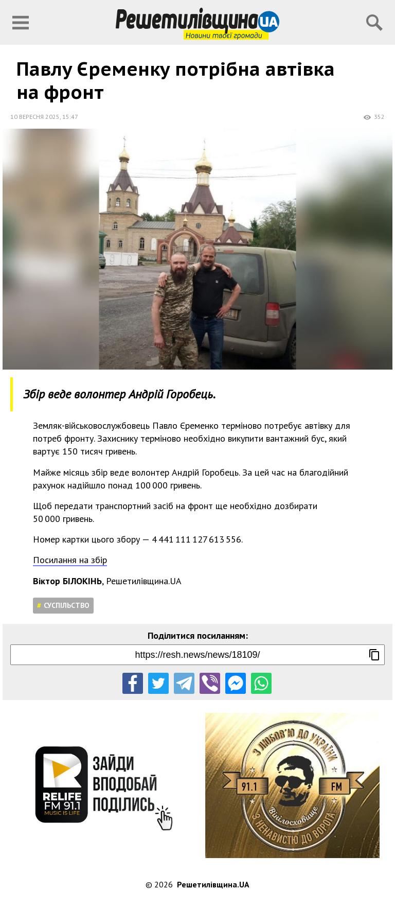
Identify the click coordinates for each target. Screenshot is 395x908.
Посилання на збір (70, 560)
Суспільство (66, 605)
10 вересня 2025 (35, 116)
